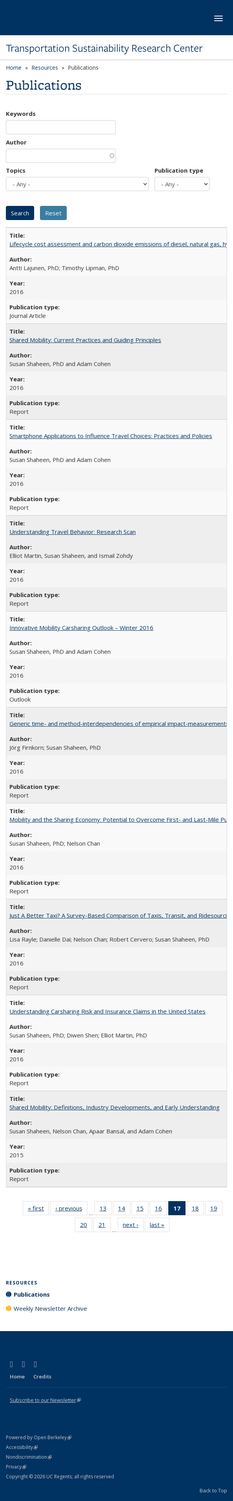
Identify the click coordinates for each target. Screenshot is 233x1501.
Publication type (179, 170)
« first (38, 1210)
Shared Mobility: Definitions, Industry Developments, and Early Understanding (114, 1107)
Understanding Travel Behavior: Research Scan (72, 532)
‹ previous (71, 1210)
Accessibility (22, 1447)
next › (133, 1226)
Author (16, 142)
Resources (44, 67)
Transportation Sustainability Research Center (104, 48)
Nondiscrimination (29, 1457)
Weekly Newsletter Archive (50, 1308)
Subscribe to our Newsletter (45, 1400)
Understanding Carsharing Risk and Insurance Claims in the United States (107, 1011)
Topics (15, 170)
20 (86, 1226)
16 (161, 1210)
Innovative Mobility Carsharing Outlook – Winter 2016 (81, 627)
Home (14, 67)
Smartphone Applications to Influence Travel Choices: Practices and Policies (110, 436)
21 (104, 1226)
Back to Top (213, 1490)
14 (124, 1210)
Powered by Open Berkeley (38, 1437)
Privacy (16, 1466)
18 (198, 1210)
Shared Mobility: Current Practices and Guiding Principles (85, 340)
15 (143, 1210)
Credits (42, 1376)
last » (159, 1226)
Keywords (21, 113)
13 (106, 1210)
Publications (32, 1294)
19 (216, 1210)
